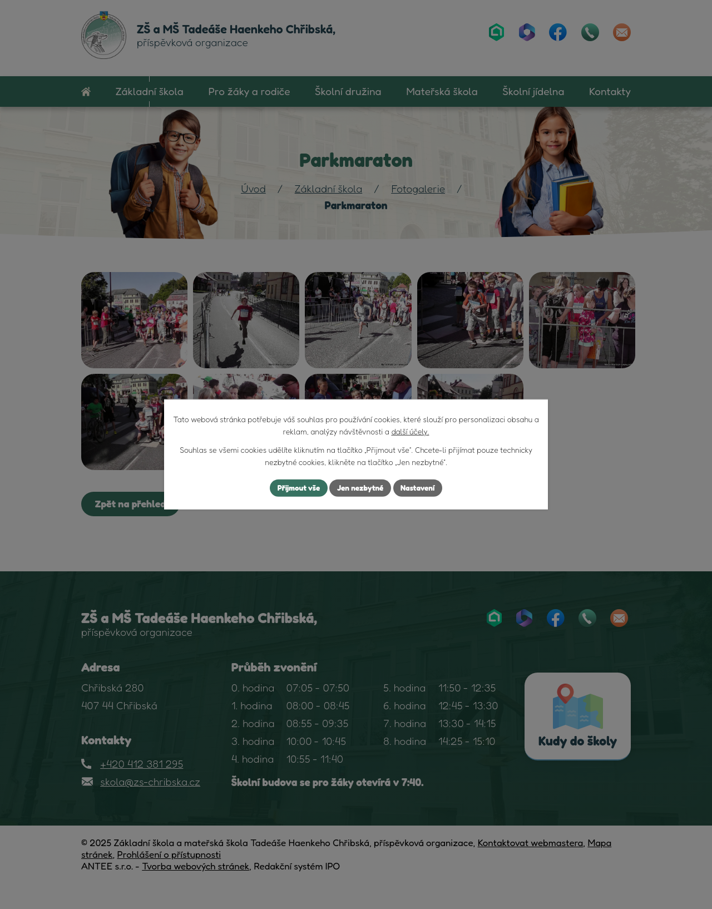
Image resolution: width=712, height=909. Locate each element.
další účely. (410, 431)
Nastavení (419, 488)
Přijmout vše (297, 488)
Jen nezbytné (360, 488)
